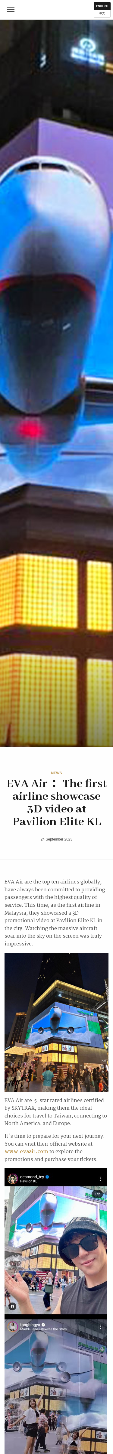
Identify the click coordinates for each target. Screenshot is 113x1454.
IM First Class (56, 10)
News (56, 773)
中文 (102, 13)
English (102, 6)
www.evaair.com (26, 1152)
